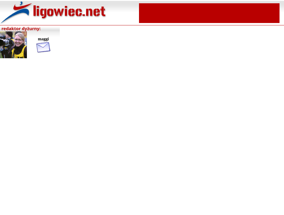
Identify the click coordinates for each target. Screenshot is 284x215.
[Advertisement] (209, 13)
